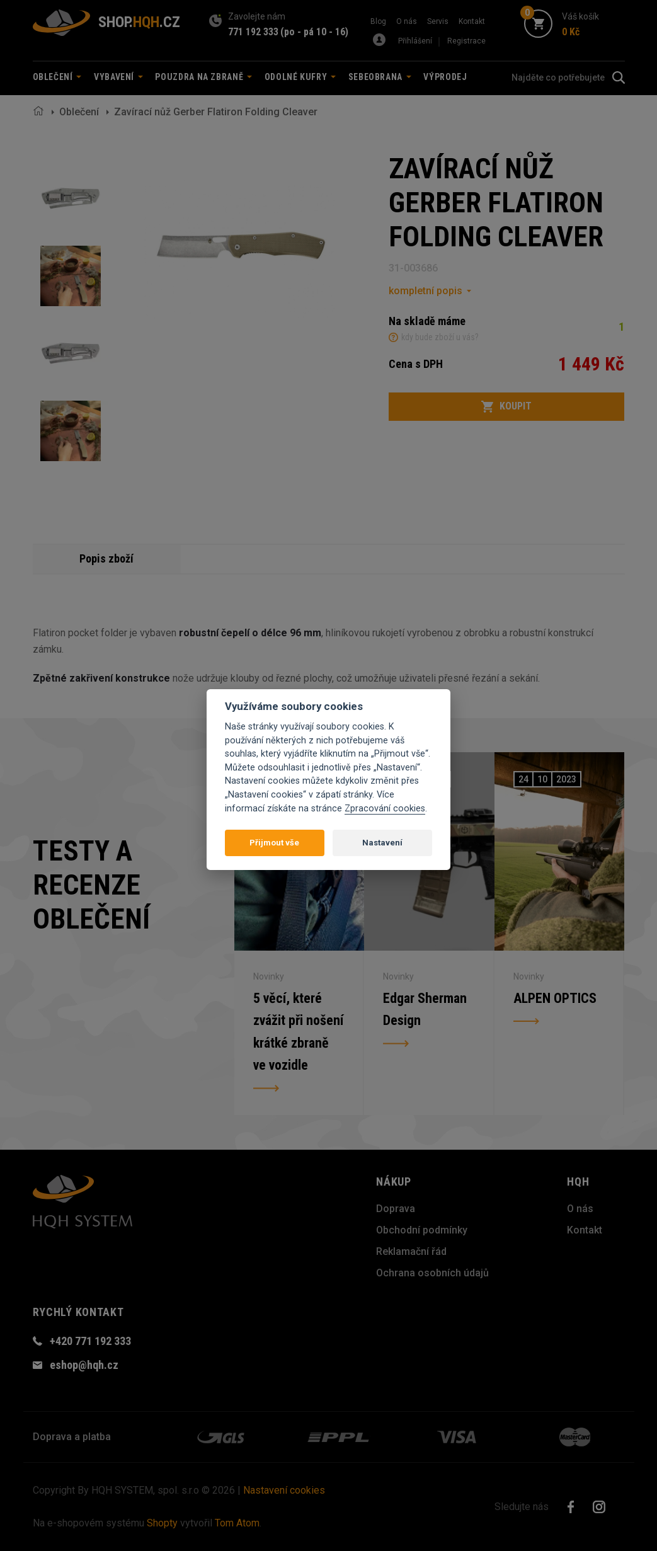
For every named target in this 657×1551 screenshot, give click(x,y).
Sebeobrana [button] (379, 77)
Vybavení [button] (118, 77)
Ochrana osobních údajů (432, 1273)
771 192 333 (253, 32)
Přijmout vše (274, 842)
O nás (406, 21)
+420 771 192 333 (90, 1341)
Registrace (466, 41)
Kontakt (472, 21)
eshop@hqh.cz (84, 1364)
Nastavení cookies (284, 1490)
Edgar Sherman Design (425, 1009)
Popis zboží (106, 558)
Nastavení (382, 842)
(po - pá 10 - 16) (314, 32)
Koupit (506, 406)
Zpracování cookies (385, 808)
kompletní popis (425, 291)
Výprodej (445, 77)
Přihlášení (415, 41)
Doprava (395, 1209)
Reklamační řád (411, 1251)
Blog (378, 21)
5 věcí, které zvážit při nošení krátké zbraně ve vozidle (298, 1031)
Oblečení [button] (57, 77)
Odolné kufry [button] (300, 77)
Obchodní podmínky (421, 1230)
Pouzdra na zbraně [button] (203, 77)
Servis (437, 21)
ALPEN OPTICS (555, 997)
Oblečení (79, 112)
